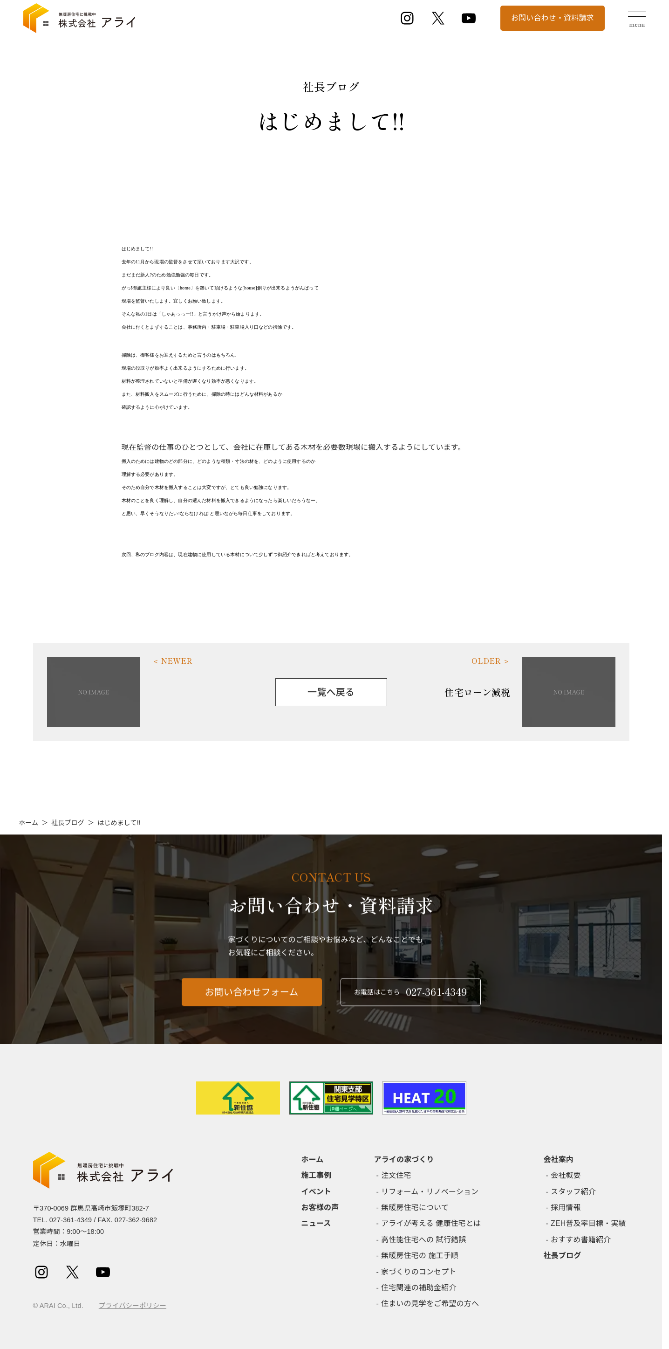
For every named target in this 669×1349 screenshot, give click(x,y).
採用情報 (566, 1207)
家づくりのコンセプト (419, 1272)
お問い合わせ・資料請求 (552, 18)
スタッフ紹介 (573, 1192)
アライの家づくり (404, 1159)
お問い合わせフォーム (252, 1000)
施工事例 (316, 1175)
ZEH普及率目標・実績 (588, 1223)
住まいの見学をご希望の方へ (430, 1304)
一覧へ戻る (331, 692)
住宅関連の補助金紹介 (419, 1288)
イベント (316, 1192)
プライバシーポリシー (132, 1305)
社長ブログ (67, 822)
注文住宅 (396, 1175)
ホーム (28, 822)
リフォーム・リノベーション (429, 1192)
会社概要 (566, 1175)
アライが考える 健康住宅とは (431, 1223)
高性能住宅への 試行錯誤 (423, 1240)
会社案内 (559, 1159)
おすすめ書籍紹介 (581, 1240)
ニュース (316, 1223)
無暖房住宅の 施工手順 (419, 1256)
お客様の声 (320, 1207)
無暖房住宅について (415, 1207)
